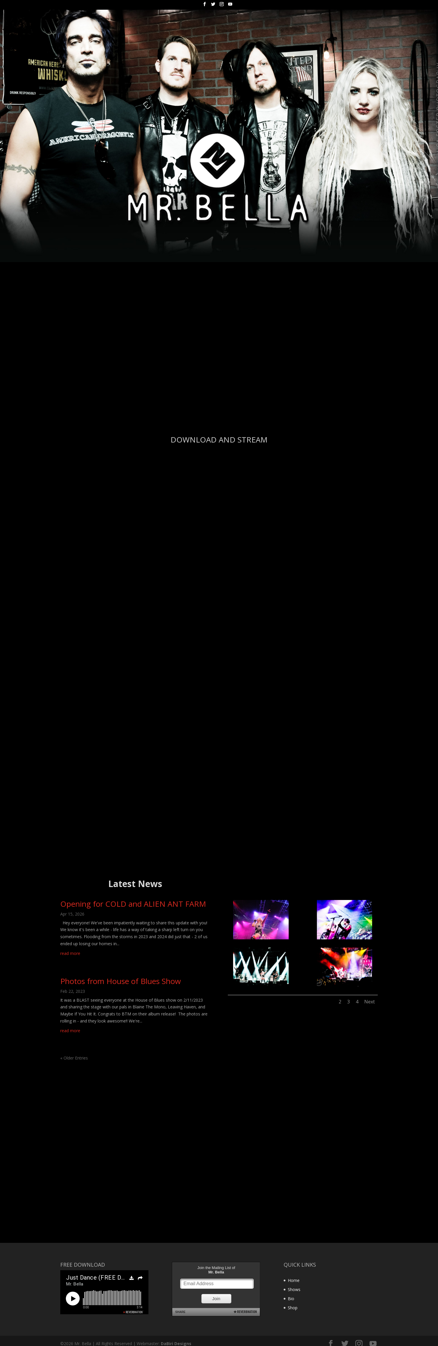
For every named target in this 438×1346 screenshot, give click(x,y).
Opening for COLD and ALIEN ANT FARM (133, 901)
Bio (291, 1296)
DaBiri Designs (176, 1341)
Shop (292, 1305)
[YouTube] (230, 6)
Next (369, 1000)
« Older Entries (74, 1056)
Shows (294, 1287)
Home (294, 1278)
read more (70, 951)
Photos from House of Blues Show (120, 979)
